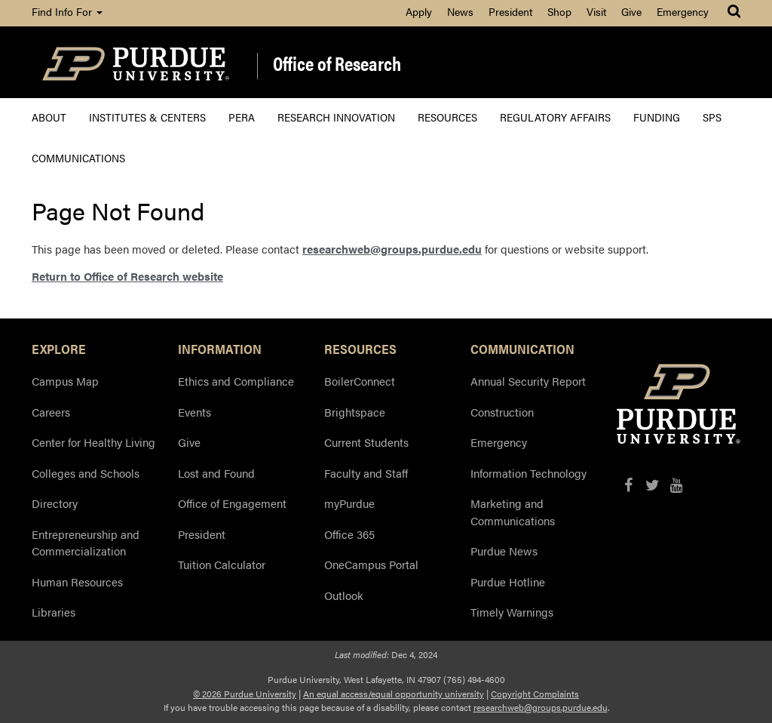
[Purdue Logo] (136, 62)
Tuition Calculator (221, 564)
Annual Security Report (528, 381)
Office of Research (337, 64)
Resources (447, 117)
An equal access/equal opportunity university (393, 693)
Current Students (366, 442)
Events (194, 412)
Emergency (683, 11)
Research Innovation (336, 117)
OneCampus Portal (371, 564)
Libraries (53, 612)
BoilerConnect (359, 381)
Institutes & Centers (147, 117)
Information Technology (528, 473)
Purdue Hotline (507, 581)
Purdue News (504, 550)
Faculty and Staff (366, 473)
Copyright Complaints (535, 693)
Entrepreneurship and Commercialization (85, 542)
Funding (656, 117)
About (49, 117)
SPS (712, 117)
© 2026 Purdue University (244, 693)
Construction (502, 412)
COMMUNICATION (522, 349)
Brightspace (354, 412)
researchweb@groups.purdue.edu (392, 249)
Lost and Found (216, 473)
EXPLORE (59, 349)
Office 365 (349, 534)
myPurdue (349, 503)
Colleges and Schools (85, 473)
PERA (241, 117)
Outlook (343, 595)
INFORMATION (220, 349)
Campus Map (65, 381)
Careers (51, 412)
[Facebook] (628, 485)
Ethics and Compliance (236, 381)
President (510, 11)
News (460, 11)
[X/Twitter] (652, 485)
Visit (596, 11)
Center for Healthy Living (93, 442)
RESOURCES (360, 349)
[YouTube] (676, 485)
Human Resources (77, 581)
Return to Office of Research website (127, 276)
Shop (559, 11)
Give (631, 11)
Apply (419, 11)
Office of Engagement (232, 503)
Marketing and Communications (512, 511)
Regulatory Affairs (555, 117)
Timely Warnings (511, 612)
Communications (78, 157)
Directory (55, 503)
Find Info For (67, 11)
